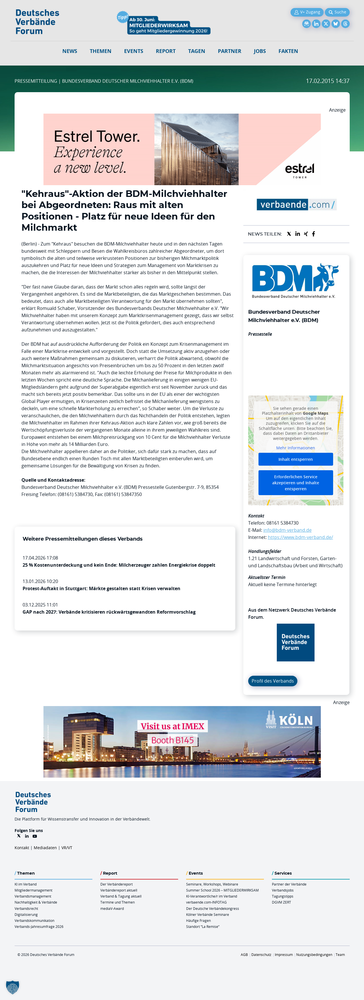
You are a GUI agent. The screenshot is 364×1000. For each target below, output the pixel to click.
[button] (12, 987)
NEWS (69, 51)
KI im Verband (26, 884)
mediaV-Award (112, 908)
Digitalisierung (26, 914)
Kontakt (22, 847)
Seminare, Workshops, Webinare (212, 884)
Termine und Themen (117, 902)
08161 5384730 (282, 523)
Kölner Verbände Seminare (207, 914)
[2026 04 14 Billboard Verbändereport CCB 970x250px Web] (182, 709)
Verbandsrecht (26, 908)
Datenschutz (261, 954)
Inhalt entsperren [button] (296, 459)
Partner (229, 51)
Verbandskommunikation (34, 920)
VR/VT (66, 847)
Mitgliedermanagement (33, 890)
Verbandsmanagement (33, 896)
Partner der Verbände (289, 884)
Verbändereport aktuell (118, 890)
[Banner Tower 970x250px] (182, 117)
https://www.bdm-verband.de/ (300, 537)
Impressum (284, 954)
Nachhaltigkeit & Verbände (36, 902)
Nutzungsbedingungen (314, 954)
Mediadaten (45, 847)
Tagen (196, 51)
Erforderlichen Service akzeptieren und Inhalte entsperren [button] (295, 482)
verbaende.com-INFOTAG (206, 902)
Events (133, 51)
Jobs (260, 51)
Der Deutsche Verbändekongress (212, 908)
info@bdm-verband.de (287, 530)
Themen (101, 51)
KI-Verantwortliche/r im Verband (211, 896)
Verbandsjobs (283, 890)
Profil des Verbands (273, 681)
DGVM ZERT (281, 902)
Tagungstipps (282, 896)
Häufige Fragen (198, 920)
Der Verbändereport (116, 884)
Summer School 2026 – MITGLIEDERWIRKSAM (222, 890)
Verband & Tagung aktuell (121, 896)
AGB (244, 954)
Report (166, 51)
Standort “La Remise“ (202, 926)
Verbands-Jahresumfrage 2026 (39, 926)
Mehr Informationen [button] (295, 448)
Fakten (288, 51)
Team (340, 954)
